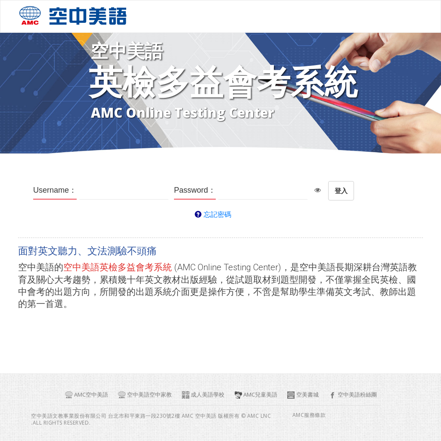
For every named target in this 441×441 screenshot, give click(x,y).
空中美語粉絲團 (352, 395)
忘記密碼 (217, 214)
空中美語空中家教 (145, 395)
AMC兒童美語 (255, 395)
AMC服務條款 (309, 415)
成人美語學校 (202, 395)
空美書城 (303, 395)
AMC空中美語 (86, 395)
